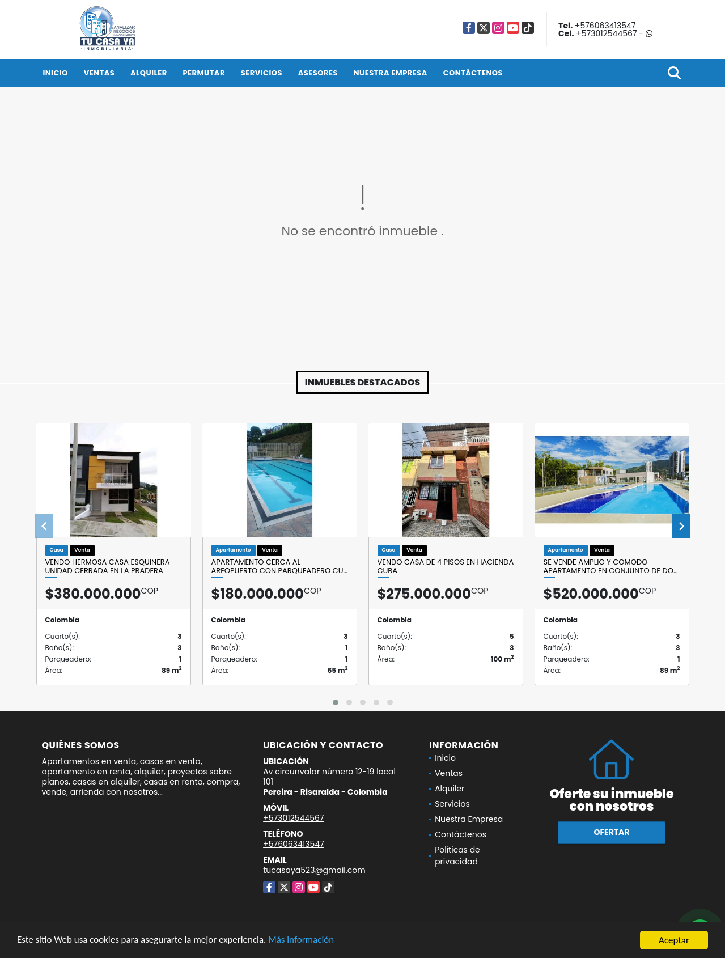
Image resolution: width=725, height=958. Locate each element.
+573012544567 (606, 33)
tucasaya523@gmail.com (314, 870)
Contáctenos (473, 72)
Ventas (99, 72)
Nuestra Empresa (390, 72)
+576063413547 (605, 25)
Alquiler (148, 72)
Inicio (55, 72)
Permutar (203, 72)
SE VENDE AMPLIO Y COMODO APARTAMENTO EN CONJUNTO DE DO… (611, 566)
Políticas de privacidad (457, 855)
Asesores (318, 72)
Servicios (261, 72)
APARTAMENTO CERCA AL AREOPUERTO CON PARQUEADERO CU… (279, 566)
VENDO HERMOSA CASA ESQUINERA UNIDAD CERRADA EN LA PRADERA (107, 566)
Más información (302, 941)
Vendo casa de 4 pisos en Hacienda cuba (446, 566)
